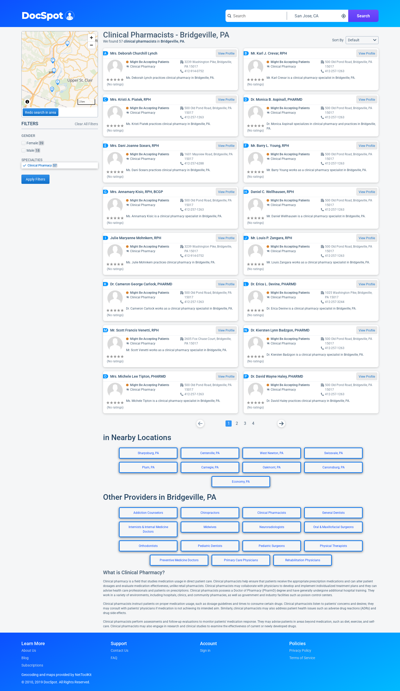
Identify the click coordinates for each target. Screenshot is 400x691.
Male (30, 150)
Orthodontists (148, 546)
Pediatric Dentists (210, 546)
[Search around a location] (317, 16)
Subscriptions (32, 665)
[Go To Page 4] (253, 423)
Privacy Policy (300, 650)
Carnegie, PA (210, 467)
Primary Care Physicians (241, 560)
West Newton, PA (271, 453)
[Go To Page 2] (237, 423)
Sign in (205, 650)
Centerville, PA (210, 453)
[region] (60, 69)
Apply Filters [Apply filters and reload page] (35, 179)
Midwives (210, 527)
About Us (28, 650)
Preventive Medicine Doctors (179, 560)
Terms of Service (302, 658)
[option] (63, 165)
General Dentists (333, 513)
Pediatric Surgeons (272, 546)
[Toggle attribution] (27, 102)
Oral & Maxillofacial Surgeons (333, 527)
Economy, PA (241, 481)
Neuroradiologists (271, 527)
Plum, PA (148, 467)
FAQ (114, 658)
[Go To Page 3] (245, 423)
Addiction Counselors (148, 513)
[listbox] (59, 165)
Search (363, 16)
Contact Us (119, 650)
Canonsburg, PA (333, 467)
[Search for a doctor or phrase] (256, 16)
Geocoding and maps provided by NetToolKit (56, 675)
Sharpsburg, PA (148, 453)
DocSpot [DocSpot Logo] (46, 15)
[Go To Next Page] (281, 423)
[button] (362, 40)
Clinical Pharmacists (271, 513)
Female (32, 143)
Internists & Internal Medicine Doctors (148, 529)
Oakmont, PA (272, 467)
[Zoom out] (91, 45)
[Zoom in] (91, 37)
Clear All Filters (86, 124)
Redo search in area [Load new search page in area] (40, 112)
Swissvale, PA (333, 453)
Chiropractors (210, 513)
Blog (25, 658)
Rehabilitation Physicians (302, 560)
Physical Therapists (333, 546)
